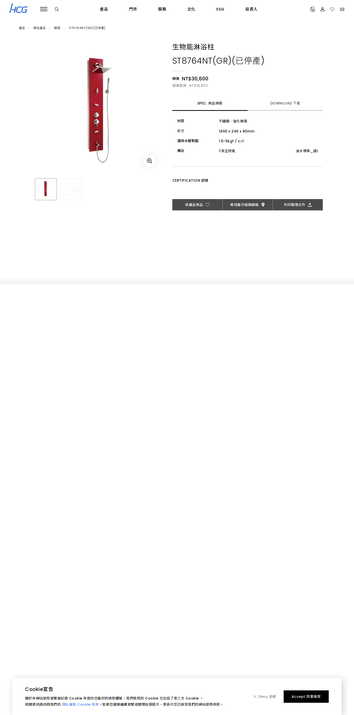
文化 (191, 9)
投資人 (251, 9)
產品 (104, 9)
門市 (133, 9)
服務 (162, 9)
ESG (220, 9)
